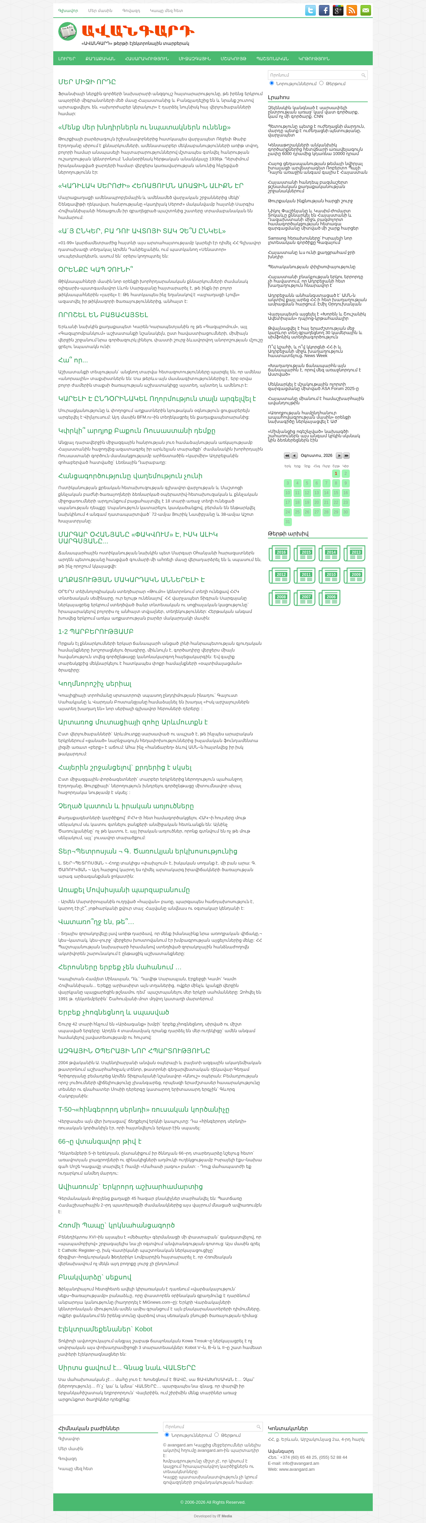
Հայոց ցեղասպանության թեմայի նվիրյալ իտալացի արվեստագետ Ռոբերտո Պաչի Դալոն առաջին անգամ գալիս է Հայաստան (317, 168)
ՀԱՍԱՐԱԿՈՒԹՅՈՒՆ (147, 58)
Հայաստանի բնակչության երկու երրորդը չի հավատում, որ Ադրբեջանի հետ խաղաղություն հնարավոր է (315, 281)
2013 (356, 552)
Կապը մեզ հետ (166, 10)
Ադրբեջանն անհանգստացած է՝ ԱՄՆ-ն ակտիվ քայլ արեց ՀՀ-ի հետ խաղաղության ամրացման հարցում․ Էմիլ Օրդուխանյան (317, 299)
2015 (306, 552)
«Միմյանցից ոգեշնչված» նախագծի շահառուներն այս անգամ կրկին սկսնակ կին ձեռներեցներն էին (314, 436)
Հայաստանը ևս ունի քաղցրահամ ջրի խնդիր (311, 254)
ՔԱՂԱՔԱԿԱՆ (100, 58)
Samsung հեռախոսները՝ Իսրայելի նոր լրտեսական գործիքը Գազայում (310, 240)
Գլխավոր (68, 10)
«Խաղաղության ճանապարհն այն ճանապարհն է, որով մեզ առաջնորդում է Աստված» (314, 370)
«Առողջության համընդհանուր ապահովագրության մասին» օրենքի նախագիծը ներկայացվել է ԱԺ (309, 417)
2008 (281, 597)
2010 (331, 574)
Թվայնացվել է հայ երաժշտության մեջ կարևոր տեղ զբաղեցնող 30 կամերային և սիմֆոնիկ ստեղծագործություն (315, 332)
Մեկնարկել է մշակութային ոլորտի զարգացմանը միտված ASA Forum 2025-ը (313, 386)
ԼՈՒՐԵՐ (67, 58)
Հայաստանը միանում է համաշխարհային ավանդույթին (316, 400)
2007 (306, 597)
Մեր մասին (100, 10)
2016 (281, 552)
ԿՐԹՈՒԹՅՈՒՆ (314, 58)
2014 (331, 552)
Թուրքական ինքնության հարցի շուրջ (310, 200)
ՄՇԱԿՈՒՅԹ (233, 58)
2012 (281, 574)
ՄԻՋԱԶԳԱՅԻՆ (195, 58)
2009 (356, 574)
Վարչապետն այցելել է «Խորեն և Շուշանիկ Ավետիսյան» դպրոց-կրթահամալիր (317, 316)
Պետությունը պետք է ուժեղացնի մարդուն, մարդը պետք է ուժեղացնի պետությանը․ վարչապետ (316, 130)
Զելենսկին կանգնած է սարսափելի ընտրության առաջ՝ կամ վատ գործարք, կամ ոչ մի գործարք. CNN (313, 112)
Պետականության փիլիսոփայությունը (311, 266)
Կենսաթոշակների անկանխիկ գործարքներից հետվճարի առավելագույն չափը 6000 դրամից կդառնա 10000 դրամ (315, 149)
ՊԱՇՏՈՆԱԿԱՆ (272, 58)
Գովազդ (131, 10)
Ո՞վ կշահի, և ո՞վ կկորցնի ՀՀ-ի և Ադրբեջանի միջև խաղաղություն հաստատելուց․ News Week (305, 351)
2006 (331, 597)
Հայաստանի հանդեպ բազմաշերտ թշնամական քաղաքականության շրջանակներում (308, 186)
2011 (306, 574)
